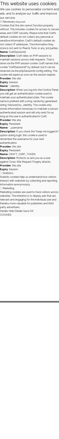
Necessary (14, 21)
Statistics (8, 173)
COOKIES (5, 214)
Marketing (8, 188)
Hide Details (16, 210)
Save (26, 210)
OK (32, 210)
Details (4, 210)
